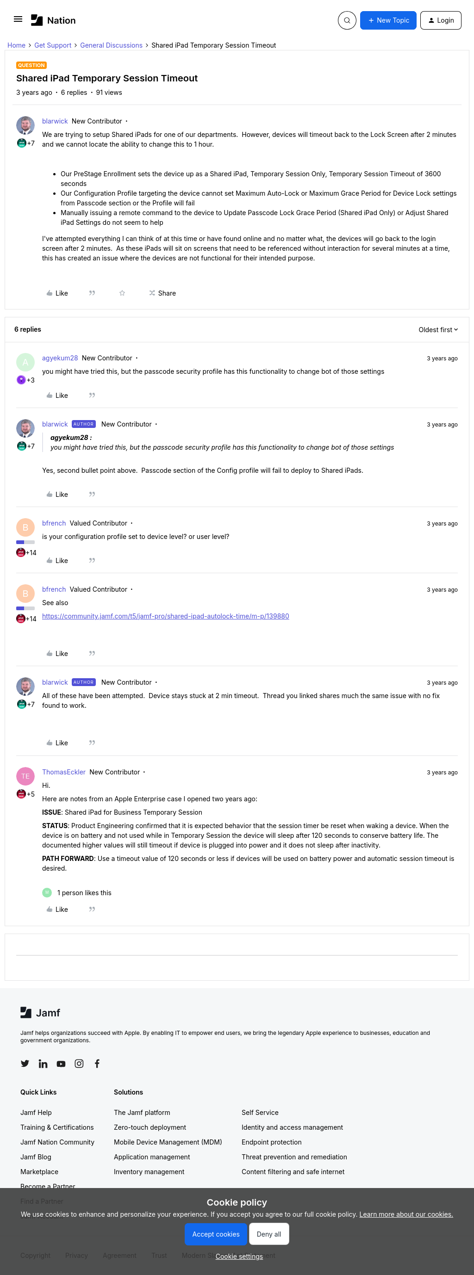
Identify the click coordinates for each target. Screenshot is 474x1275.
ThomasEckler (64, 772)
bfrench (54, 523)
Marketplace (39, 1172)
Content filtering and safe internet (293, 1172)
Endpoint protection (272, 1142)
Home (16, 45)
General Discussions (111, 45)
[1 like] (77, 892)
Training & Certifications (57, 1127)
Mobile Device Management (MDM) (168, 1142)
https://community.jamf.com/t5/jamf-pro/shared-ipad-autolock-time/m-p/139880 (165, 616)
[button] (18, 22)
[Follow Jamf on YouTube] (61, 1063)
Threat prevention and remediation (294, 1157)
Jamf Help (36, 1112)
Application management (152, 1157)
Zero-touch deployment (150, 1127)
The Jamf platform (142, 1112)
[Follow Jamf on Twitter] (25, 1063)
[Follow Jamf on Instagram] (79, 1063)
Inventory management (149, 1172)
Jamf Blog (35, 1157)
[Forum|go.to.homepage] (53, 20)
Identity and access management (292, 1127)
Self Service (260, 1112)
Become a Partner (47, 1186)
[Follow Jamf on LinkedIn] (43, 1063)
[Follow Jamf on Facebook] (97, 1063)
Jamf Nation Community (57, 1142)
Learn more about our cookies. (407, 1214)
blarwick (55, 121)
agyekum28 (60, 358)
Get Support (52, 45)
